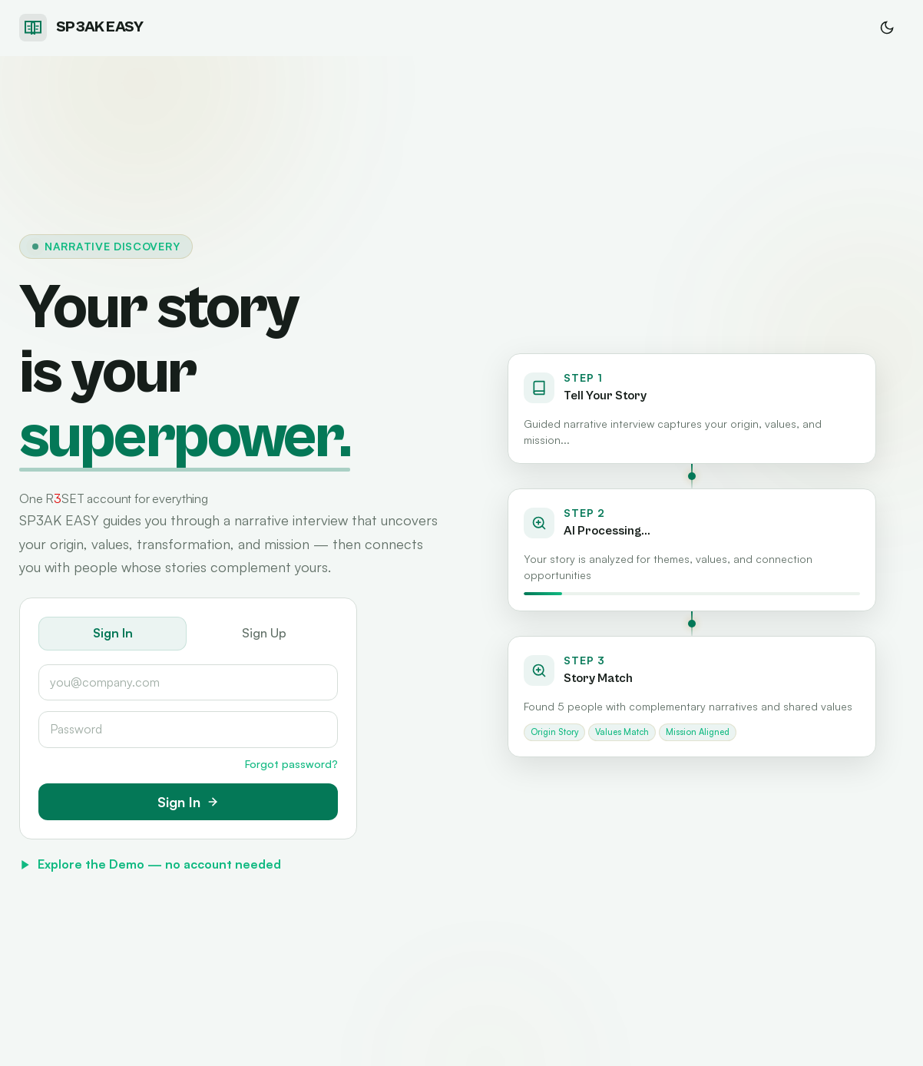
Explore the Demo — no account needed (150, 864)
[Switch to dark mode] (887, 28)
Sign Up (264, 633)
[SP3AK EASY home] (81, 27)
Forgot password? (291, 763)
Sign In (113, 633)
